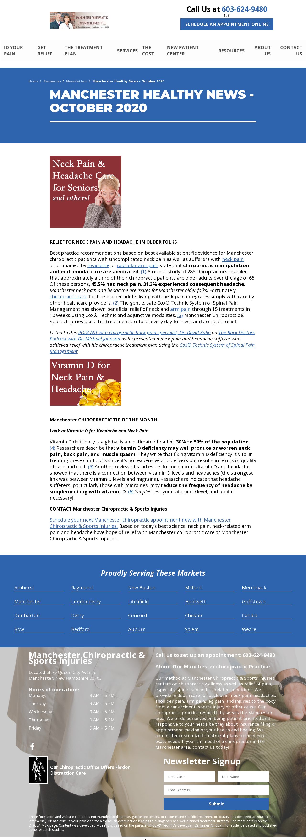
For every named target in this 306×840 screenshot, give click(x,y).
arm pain (180, 305)
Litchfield (138, 597)
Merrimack (254, 583)
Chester (194, 611)
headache (98, 261)
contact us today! (210, 743)
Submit (216, 800)
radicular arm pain (137, 261)
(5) (90, 462)
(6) (131, 487)
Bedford (80, 625)
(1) (143, 267)
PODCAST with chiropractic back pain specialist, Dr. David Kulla (144, 328)
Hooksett (195, 597)
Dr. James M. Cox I (209, 821)
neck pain (233, 255)
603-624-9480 (244, 9)
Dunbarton (27, 611)
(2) (116, 298)
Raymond (82, 583)
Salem (192, 625)
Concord (137, 611)
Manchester (27, 597)
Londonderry (86, 597)
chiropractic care (68, 292)
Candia (249, 611)
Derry (77, 611)
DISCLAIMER (39, 821)
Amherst (24, 583)
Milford (193, 583)
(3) (180, 311)
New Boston (142, 583)
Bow (19, 625)
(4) (52, 444)
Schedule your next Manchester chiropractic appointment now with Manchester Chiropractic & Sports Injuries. (140, 518)
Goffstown (254, 597)
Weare (249, 625)
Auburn (137, 625)
